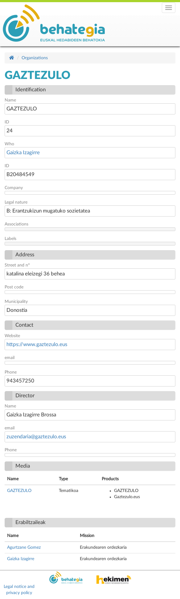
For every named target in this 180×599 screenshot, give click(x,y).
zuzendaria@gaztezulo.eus (36, 436)
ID (7, 122)
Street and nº (17, 265)
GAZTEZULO (19, 491)
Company (14, 188)
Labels (10, 239)
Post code (14, 287)
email (9, 358)
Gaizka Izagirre (23, 152)
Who (9, 144)
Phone (11, 372)
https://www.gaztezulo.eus (36, 344)
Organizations (35, 58)
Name (10, 100)
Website (12, 336)
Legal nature (16, 202)
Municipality (16, 302)
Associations (16, 224)
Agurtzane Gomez (24, 547)
